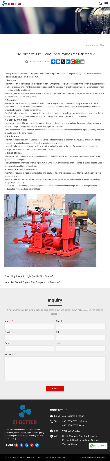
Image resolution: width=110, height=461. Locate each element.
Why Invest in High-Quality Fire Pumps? (31, 276)
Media (95, 45)
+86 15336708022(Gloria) (74, 421)
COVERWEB (101, 458)
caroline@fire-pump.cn (73, 416)
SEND (55, 388)
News (103, 45)
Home (86, 45)
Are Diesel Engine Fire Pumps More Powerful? (35, 282)
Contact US (58, 410)
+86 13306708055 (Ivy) (73, 425)
